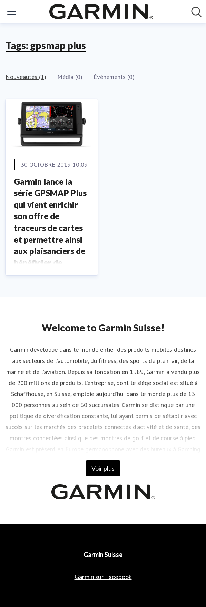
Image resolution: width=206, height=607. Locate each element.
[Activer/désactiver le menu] (11, 12)
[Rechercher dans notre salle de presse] (196, 11)
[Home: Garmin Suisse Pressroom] (101, 11)
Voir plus (103, 468)
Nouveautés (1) (26, 77)
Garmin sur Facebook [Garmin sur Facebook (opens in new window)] (103, 576)
